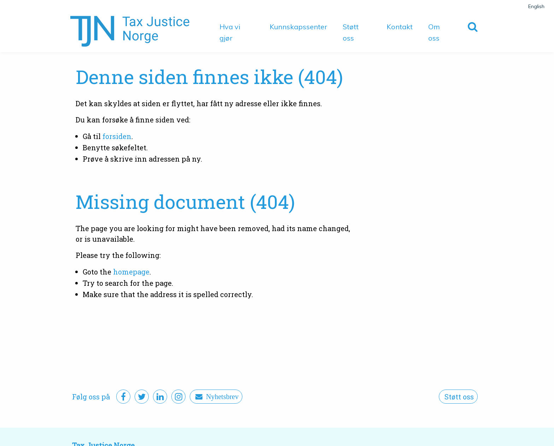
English (536, 6)
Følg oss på (91, 396)
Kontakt (400, 26)
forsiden (116, 136)
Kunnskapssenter (298, 26)
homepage (131, 271)
